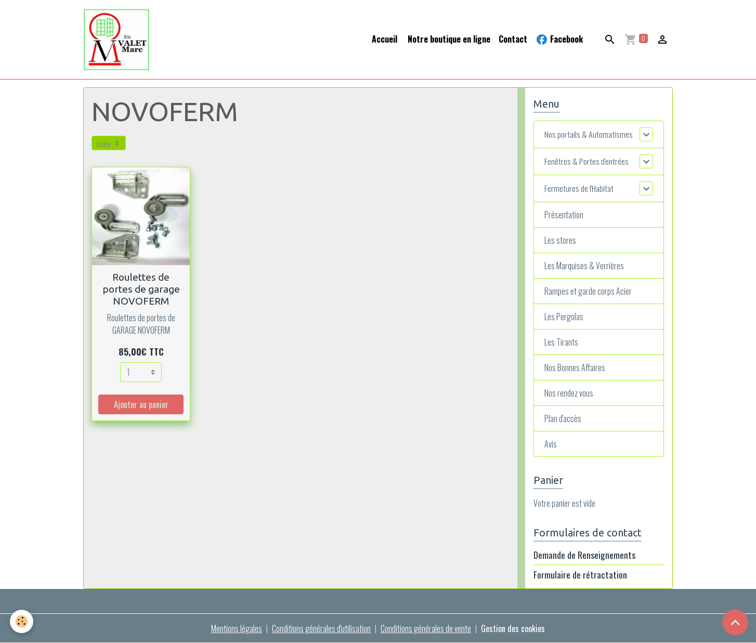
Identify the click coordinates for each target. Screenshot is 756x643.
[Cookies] (22, 621)
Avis (550, 444)
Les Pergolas (563, 316)
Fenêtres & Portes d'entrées (586, 161)
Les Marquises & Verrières (584, 265)
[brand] (118, 39)
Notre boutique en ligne (448, 39)
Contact (513, 39)
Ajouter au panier (141, 404)
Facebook (559, 39)
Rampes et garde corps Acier (588, 291)
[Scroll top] (735, 622)
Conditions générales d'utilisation (321, 628)
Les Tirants (561, 342)
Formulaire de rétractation (580, 574)
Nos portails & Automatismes (588, 134)
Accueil (384, 39)
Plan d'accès (562, 418)
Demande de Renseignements (584, 554)
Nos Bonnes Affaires (574, 367)
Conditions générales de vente (426, 628)
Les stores (560, 240)
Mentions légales (236, 628)
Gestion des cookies (513, 628)
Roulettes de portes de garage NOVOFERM (141, 289)
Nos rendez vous (568, 393)
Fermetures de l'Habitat (579, 188)
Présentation (563, 214)
